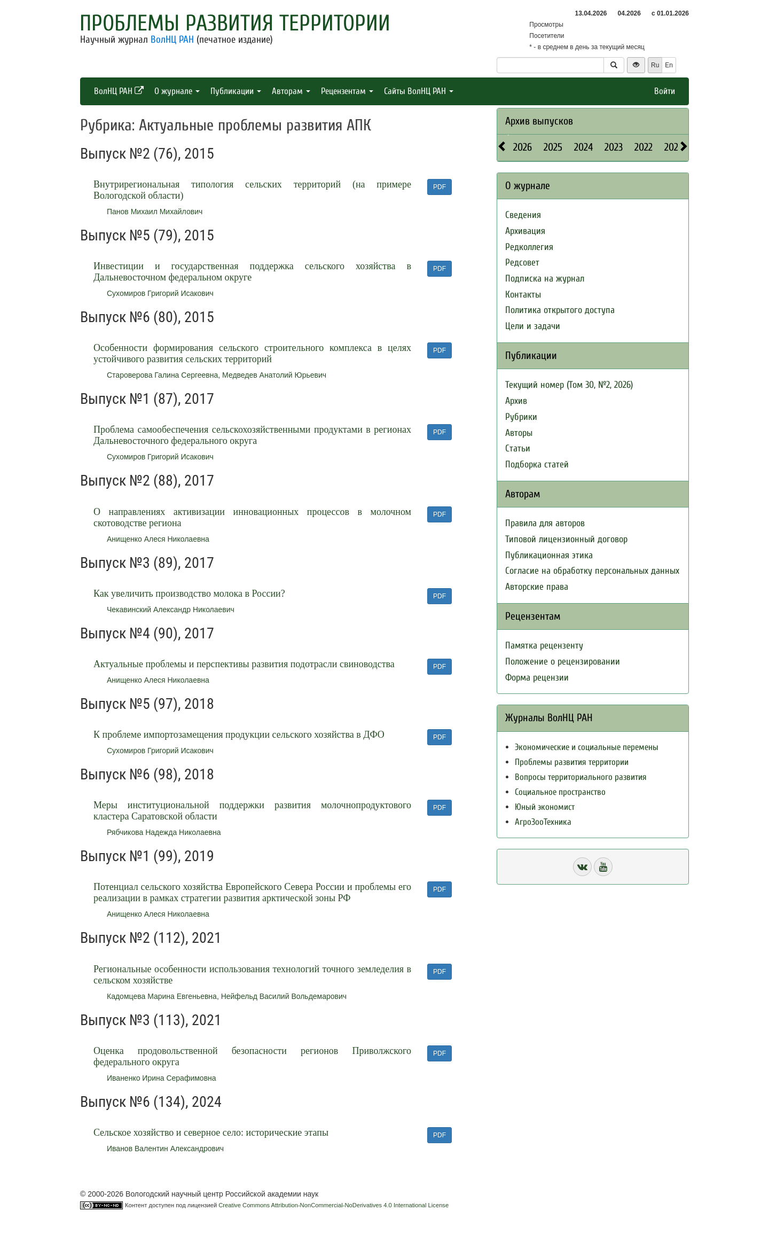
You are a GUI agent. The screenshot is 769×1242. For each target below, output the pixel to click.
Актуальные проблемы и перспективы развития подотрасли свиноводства (244, 664)
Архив (516, 401)
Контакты (523, 294)
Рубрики (521, 417)
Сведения (523, 215)
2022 (643, 147)
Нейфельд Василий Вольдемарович (284, 996)
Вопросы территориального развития (581, 777)
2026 (522, 147)
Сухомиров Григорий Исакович (160, 293)
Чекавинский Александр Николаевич (170, 609)
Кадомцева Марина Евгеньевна (162, 996)
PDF (439, 187)
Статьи (517, 448)
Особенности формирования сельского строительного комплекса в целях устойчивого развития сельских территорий (252, 353)
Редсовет (522, 262)
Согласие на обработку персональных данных (592, 570)
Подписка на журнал (544, 278)
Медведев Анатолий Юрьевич (274, 375)
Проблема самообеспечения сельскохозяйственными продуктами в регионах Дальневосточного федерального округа (252, 435)
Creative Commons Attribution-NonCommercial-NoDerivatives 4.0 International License (333, 1205)
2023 (614, 147)
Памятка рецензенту (544, 645)
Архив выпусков (539, 121)
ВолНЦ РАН (172, 39)
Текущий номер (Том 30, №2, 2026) (569, 384)
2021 (672, 147)
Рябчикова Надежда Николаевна (164, 832)
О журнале (177, 91)
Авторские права (536, 586)
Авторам (291, 91)
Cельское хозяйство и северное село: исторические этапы (210, 1132)
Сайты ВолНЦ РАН (418, 91)
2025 (553, 147)
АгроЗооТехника (543, 822)
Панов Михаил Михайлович (154, 211)
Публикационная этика (549, 555)
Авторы (518, 433)
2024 (583, 147)
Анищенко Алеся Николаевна (158, 539)
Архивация (525, 231)
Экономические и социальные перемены (586, 747)
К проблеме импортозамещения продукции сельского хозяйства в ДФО (238, 734)
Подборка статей (537, 464)
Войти (664, 91)
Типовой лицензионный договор (566, 539)
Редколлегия (529, 247)
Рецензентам (347, 91)
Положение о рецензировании (562, 661)
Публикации (235, 91)
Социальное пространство (560, 792)
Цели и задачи (532, 326)
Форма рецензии (537, 677)
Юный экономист (545, 807)
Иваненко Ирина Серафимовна (161, 1078)
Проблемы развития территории (235, 23)
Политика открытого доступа (560, 310)
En (669, 65)
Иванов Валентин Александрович (165, 1148)
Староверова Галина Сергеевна (162, 375)
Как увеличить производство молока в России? (189, 593)
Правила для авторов (545, 523)
